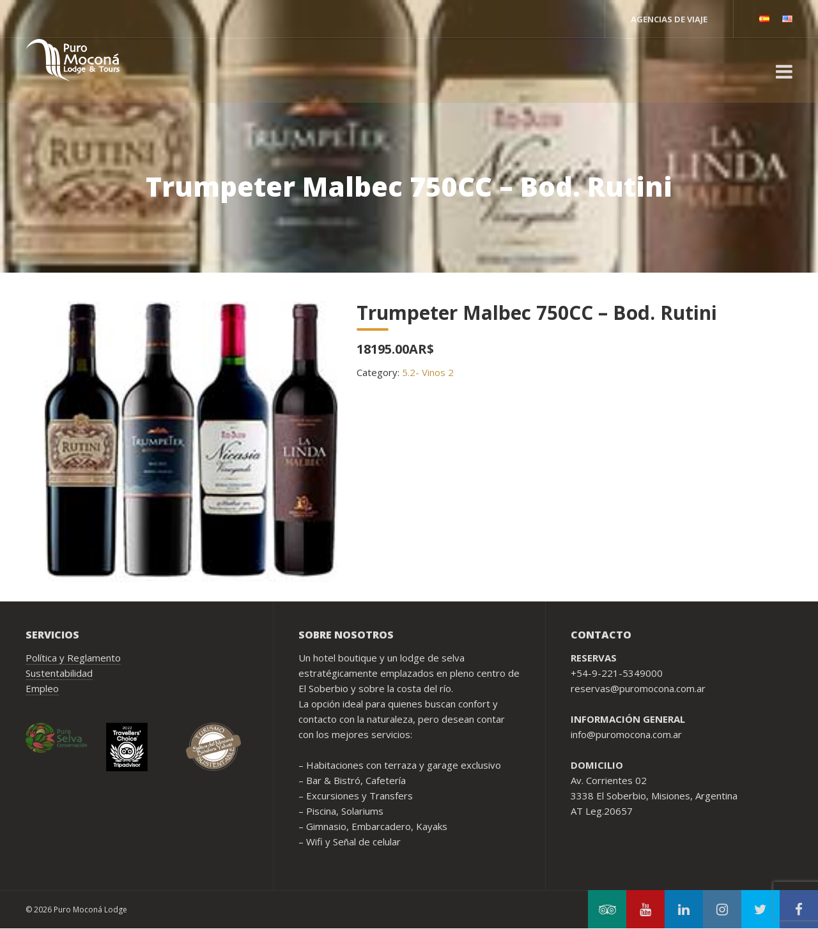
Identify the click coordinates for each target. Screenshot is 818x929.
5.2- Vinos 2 (428, 372)
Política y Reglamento (73, 657)
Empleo (42, 688)
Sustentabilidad (59, 673)
